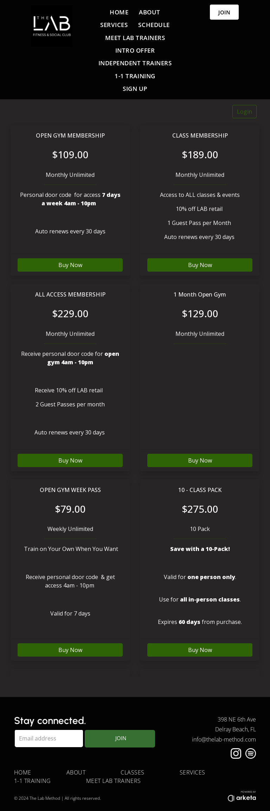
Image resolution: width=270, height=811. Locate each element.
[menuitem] (119, 12)
